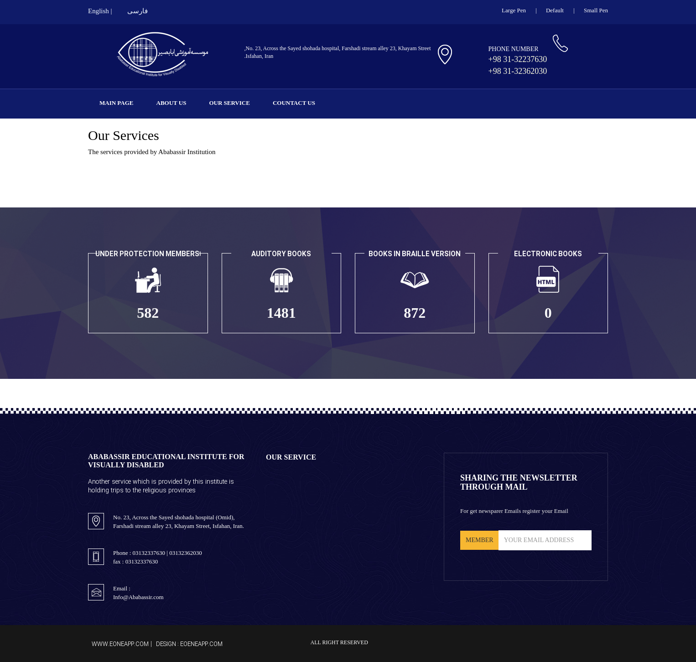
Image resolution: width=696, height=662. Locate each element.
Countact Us (294, 102)
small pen (596, 10)
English (98, 11)
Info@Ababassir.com (138, 597)
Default (555, 10)
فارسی (137, 11)
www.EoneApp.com (120, 644)
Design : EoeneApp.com (189, 644)
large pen (514, 10)
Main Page (116, 102)
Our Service (229, 102)
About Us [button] (171, 102)
